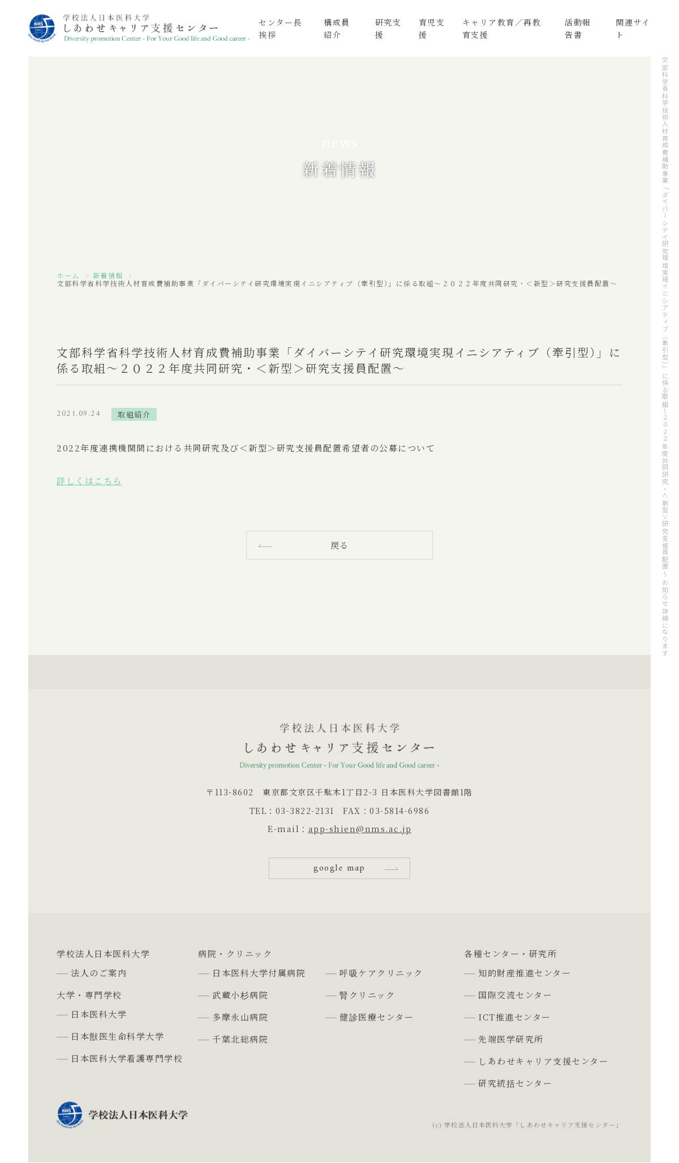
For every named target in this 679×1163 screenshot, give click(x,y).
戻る (339, 545)
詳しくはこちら (89, 480)
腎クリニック (367, 995)
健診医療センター (377, 1017)
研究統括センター (515, 1083)
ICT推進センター (514, 1017)
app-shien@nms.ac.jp (360, 828)
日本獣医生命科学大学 (117, 1036)
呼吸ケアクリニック (381, 973)
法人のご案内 (99, 973)
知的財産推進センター (524, 973)
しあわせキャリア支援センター (543, 1061)
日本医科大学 (99, 1014)
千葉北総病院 (240, 1039)
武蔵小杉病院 (240, 995)
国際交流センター (515, 995)
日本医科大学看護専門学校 (127, 1058)
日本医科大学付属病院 (259, 973)
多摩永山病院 (240, 1017)
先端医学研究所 (511, 1039)
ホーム (68, 275)
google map (339, 868)
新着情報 (108, 275)
